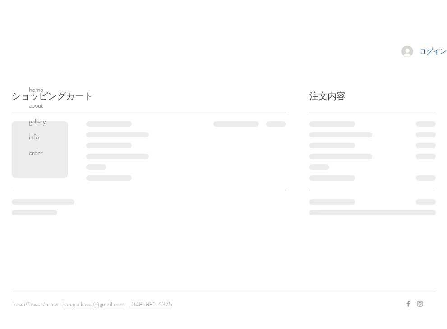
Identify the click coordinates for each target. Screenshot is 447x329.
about (36, 105)
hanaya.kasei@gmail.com (93, 304)
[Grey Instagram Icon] (420, 304)
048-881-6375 (151, 304)
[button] (436, 49)
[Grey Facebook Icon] (408, 304)
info (34, 137)
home (36, 90)
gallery (37, 121)
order (36, 153)
